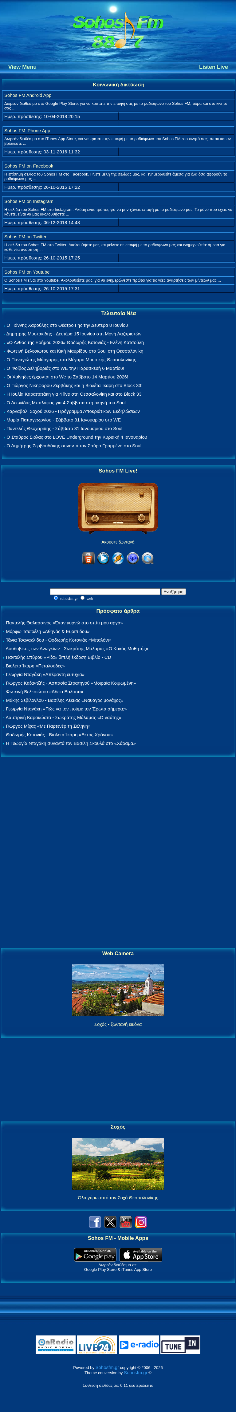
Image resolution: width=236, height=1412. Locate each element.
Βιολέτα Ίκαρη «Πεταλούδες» (35, 665)
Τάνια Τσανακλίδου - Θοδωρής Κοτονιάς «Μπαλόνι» (58, 640)
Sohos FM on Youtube (27, 272)
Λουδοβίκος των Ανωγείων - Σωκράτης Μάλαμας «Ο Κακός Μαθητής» (77, 648)
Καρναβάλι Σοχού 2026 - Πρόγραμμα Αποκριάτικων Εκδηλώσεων (73, 411)
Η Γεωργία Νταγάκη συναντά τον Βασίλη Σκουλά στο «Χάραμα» (71, 743)
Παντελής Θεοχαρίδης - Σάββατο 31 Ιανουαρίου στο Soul (64, 428)
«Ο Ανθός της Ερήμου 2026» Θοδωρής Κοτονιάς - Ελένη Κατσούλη (75, 342)
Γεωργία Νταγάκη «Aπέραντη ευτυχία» (45, 674)
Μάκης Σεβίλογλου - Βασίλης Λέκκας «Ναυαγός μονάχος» (64, 700)
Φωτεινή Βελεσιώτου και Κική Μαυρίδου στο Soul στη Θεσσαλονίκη (74, 351)
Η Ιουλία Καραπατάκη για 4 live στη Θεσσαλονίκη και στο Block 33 (73, 394)
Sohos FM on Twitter (25, 236)
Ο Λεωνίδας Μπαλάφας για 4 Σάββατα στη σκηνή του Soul (66, 402)
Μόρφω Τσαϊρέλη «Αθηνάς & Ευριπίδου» (47, 631)
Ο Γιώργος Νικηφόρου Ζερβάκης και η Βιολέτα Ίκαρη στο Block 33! (74, 385)
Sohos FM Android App (27, 95)
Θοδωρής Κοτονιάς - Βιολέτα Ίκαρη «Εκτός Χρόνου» (59, 734)
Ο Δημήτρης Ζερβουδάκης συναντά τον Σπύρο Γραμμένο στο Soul (73, 445)
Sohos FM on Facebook (28, 165)
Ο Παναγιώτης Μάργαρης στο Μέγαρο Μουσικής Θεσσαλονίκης (71, 359)
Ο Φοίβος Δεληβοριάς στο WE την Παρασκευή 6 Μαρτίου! (65, 368)
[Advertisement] (118, 853)
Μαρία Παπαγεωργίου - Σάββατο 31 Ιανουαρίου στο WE (63, 419)
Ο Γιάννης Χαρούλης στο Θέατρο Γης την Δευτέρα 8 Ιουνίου (67, 325)
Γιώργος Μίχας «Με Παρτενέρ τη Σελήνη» (48, 726)
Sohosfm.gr (107, 1367)
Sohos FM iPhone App (27, 130)
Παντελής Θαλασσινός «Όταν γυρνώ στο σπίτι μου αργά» (64, 622)
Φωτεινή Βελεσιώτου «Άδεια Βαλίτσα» (44, 691)
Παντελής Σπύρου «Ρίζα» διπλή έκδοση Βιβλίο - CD (58, 657)
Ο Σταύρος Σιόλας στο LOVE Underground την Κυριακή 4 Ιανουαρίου (76, 437)
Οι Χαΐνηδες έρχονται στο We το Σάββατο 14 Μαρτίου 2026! (67, 376)
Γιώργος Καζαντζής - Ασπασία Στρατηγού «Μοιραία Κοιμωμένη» (71, 683)
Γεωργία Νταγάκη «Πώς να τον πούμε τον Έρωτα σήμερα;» (66, 708)
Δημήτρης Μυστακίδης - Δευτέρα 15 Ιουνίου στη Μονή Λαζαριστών (73, 333)
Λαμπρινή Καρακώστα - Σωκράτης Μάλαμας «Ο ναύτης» (63, 717)
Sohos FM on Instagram (28, 201)
